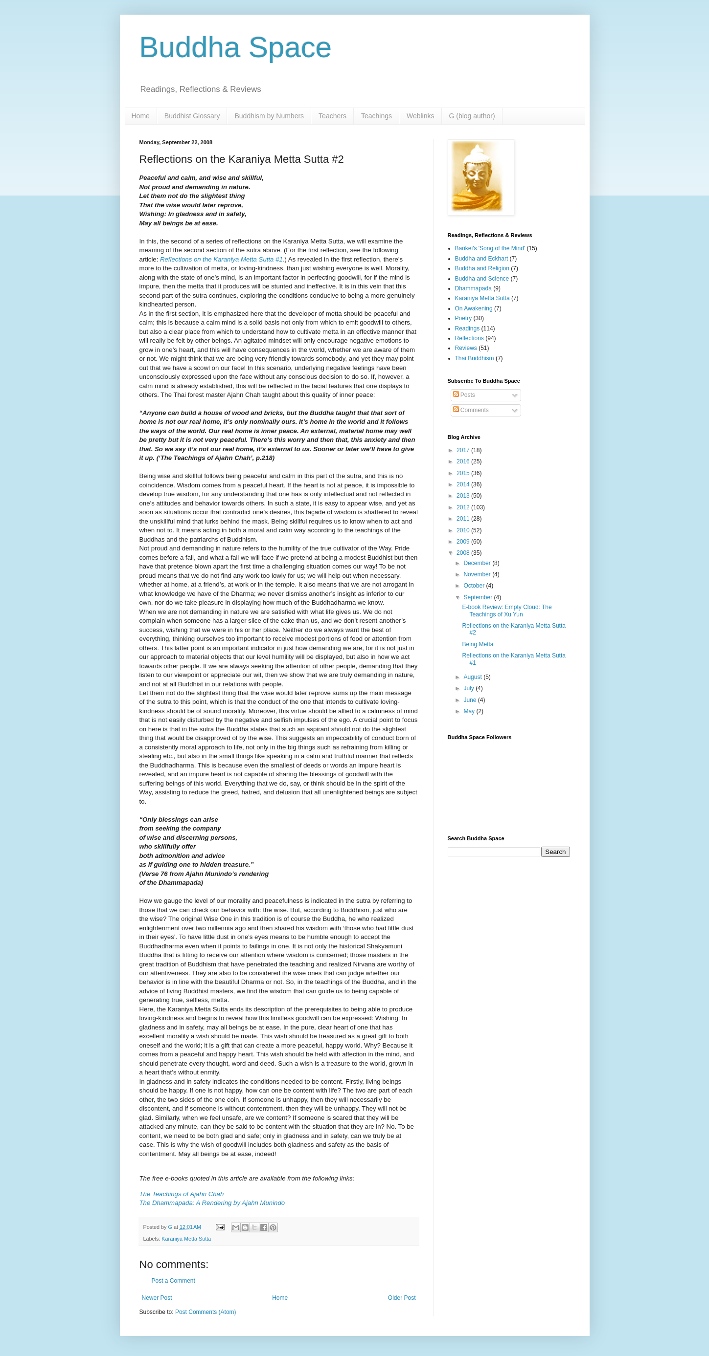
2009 (464, 541)
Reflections (469, 338)
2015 (464, 473)
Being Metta (477, 644)
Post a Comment (173, 1280)
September (478, 597)
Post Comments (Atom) (205, 1312)
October (474, 585)
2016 (464, 461)
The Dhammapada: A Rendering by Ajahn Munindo (212, 1202)
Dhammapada (473, 288)
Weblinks (421, 116)
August (473, 677)
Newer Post (157, 1297)
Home (141, 116)
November (477, 574)
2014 (464, 484)
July (469, 688)
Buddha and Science (482, 278)
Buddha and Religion (482, 268)
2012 (464, 507)
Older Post (402, 1297)
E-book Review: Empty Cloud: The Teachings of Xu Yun (506, 610)
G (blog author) (472, 116)
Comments (471, 410)
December (477, 563)
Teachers (332, 116)
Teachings (376, 116)
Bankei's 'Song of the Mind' (490, 248)
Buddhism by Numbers (269, 116)
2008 (464, 552)
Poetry (463, 318)
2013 (464, 495)
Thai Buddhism (474, 358)
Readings (467, 328)
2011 (464, 518)
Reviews (466, 348)
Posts (464, 395)
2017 (464, 450)
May (469, 711)
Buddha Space (235, 47)
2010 (464, 530)
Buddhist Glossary (192, 116)
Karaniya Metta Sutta (186, 1239)
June (470, 700)
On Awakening (474, 308)
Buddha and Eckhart (481, 258)
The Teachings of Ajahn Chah (181, 1194)
